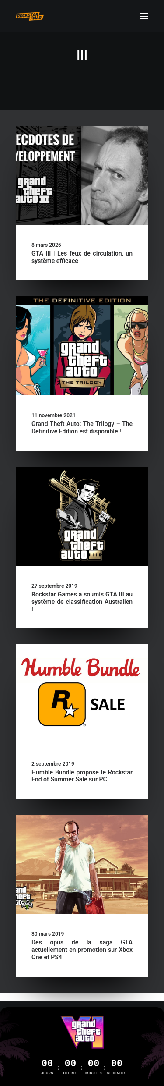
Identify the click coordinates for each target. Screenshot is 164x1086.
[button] (144, 16)
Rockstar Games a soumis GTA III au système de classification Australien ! (82, 602)
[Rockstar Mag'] (30, 16)
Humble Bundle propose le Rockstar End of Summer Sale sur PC (82, 776)
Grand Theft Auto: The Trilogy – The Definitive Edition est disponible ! (82, 427)
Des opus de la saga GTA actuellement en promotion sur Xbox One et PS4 (82, 950)
